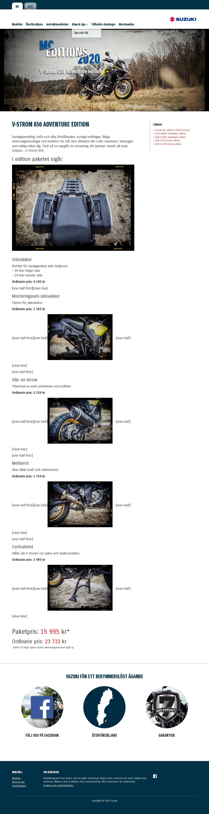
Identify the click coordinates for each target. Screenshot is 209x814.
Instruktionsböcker (57, 24)
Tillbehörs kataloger (103, 24)
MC (17, 6)
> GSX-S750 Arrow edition (166, 140)
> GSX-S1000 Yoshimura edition (169, 137)
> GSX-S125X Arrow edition (167, 144)
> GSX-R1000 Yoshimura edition (169, 133)
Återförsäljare (34, 24)
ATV (30, 6)
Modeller (17, 24)
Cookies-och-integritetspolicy (58, 785)
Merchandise (126, 24)
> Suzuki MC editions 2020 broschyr (171, 130)
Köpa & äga (78, 24)
